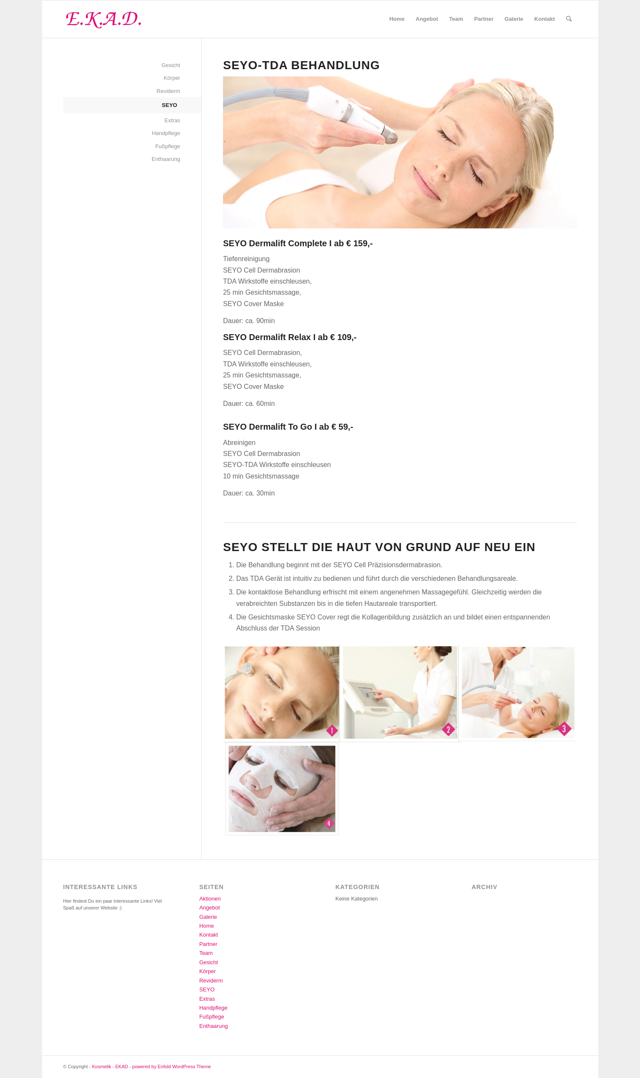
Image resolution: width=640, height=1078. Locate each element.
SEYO (169, 105)
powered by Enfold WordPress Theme (171, 1066)
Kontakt (208, 935)
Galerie (208, 917)
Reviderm (168, 91)
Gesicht (170, 65)
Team (206, 953)
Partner (208, 944)
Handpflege (166, 133)
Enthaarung (166, 159)
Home (206, 926)
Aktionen (210, 898)
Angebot (209, 907)
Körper (172, 78)
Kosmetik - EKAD (110, 1066)
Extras (172, 120)
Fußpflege (167, 146)
